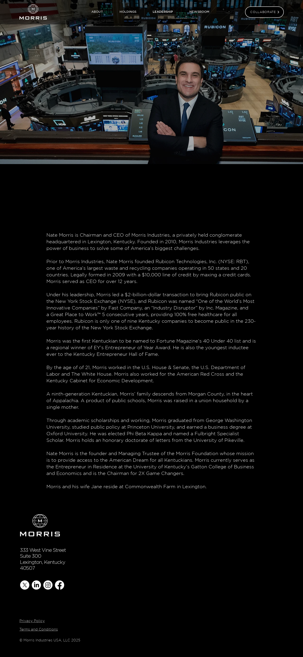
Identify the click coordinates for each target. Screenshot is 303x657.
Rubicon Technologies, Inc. (186, 261)
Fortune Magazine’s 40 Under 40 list (198, 341)
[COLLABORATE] (264, 12)
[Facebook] (59, 585)
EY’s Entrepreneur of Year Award (132, 347)
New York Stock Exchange (85, 301)
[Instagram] (48, 585)
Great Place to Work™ (75, 314)
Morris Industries (150, 235)
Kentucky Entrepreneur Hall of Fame (115, 354)
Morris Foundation (197, 453)
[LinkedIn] (36, 585)
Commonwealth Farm (150, 486)
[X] (24, 585)
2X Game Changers (160, 473)
